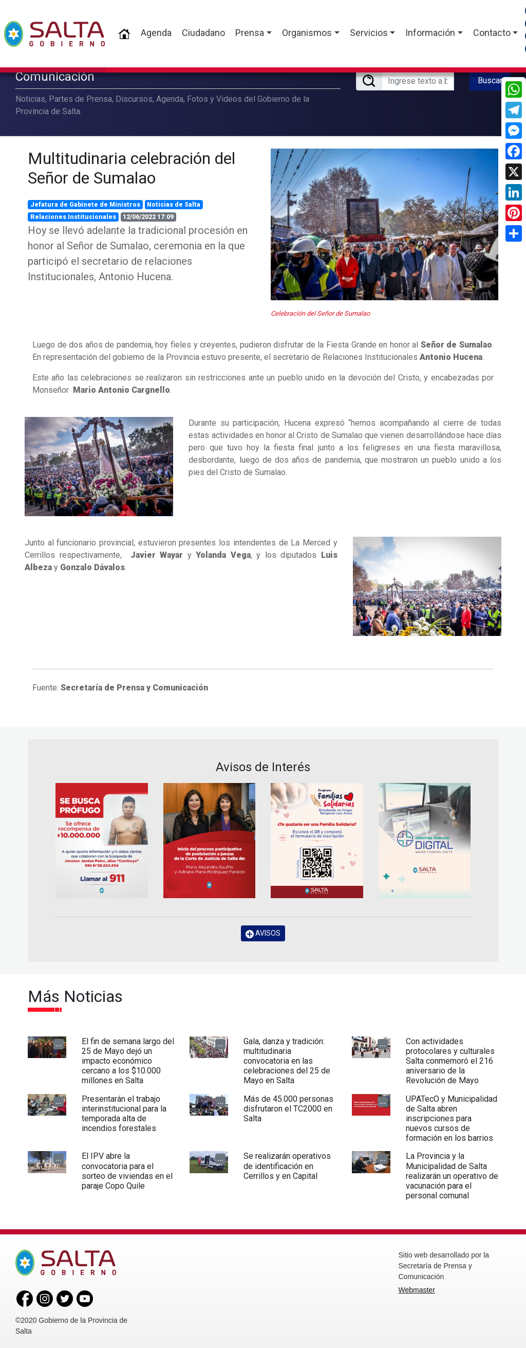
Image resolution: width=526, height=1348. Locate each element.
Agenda (156, 32)
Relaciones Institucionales (73, 217)
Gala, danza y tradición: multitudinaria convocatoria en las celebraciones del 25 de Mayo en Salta (286, 1060)
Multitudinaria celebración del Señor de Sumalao (131, 167)
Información (430, 32)
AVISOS (263, 933)
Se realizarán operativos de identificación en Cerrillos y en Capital (287, 1165)
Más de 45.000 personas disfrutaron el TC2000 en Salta (288, 1108)
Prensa (249, 32)
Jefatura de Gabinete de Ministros (85, 204)
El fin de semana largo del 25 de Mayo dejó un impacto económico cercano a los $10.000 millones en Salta (128, 1060)
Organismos (307, 32)
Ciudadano (203, 32)
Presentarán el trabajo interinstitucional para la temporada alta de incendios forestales (124, 1113)
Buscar (490, 80)
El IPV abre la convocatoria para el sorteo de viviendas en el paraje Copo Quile (127, 1171)
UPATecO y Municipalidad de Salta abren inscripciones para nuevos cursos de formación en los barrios (451, 1118)
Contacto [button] (492, 32)
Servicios (369, 32)
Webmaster (417, 1290)
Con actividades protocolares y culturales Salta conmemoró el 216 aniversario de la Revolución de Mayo (450, 1060)
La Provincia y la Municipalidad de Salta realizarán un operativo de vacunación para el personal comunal (452, 1175)
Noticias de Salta (173, 204)
